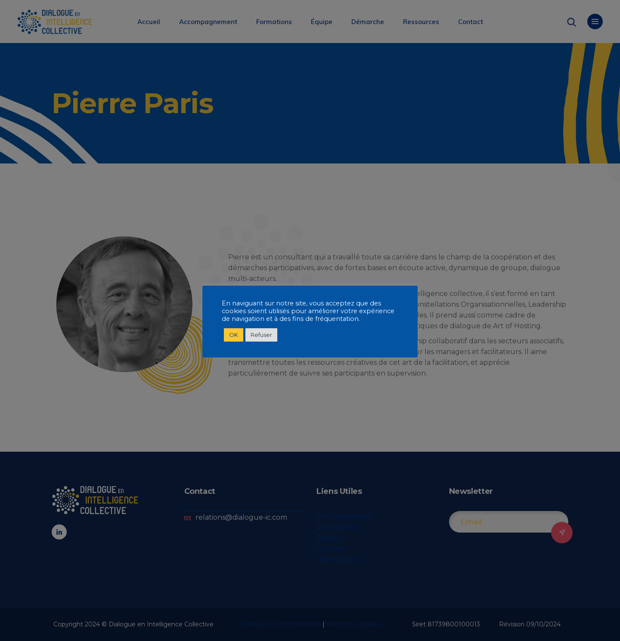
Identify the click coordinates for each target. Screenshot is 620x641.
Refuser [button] (261, 334)
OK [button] (233, 334)
